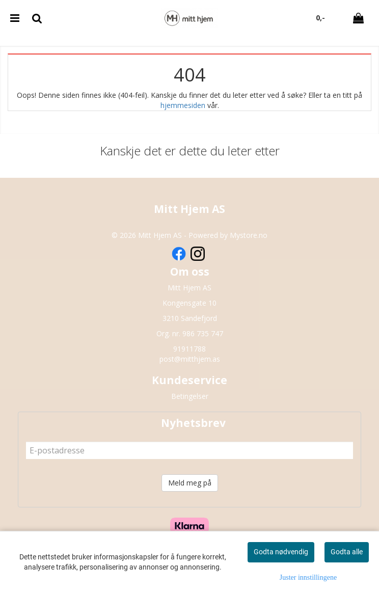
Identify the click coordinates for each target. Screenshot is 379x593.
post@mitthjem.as (189, 359)
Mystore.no (248, 235)
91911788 (189, 349)
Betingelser (189, 396)
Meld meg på (189, 483)
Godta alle (347, 552)
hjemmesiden (182, 105)
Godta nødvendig (281, 552)
